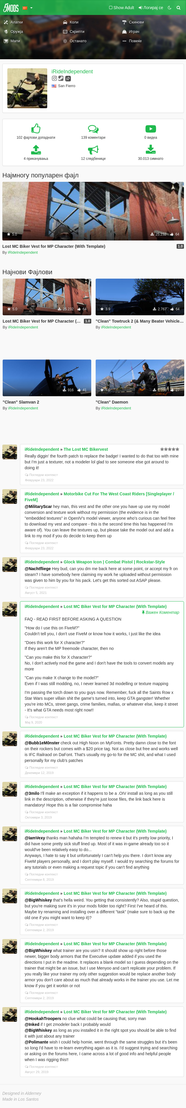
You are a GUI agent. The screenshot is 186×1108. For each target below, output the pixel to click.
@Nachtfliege (38, 568)
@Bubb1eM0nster (42, 743)
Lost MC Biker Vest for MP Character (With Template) (115, 606)
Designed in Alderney (21, 1093)
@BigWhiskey (38, 900)
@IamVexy (35, 838)
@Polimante (36, 1042)
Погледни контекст (41, 475)
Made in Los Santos (20, 1099)
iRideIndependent (72, 71)
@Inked (32, 1024)
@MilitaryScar (38, 506)
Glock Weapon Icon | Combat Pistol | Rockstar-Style (114, 562)
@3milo (32, 793)
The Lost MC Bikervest (86, 449)
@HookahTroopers (43, 1018)
